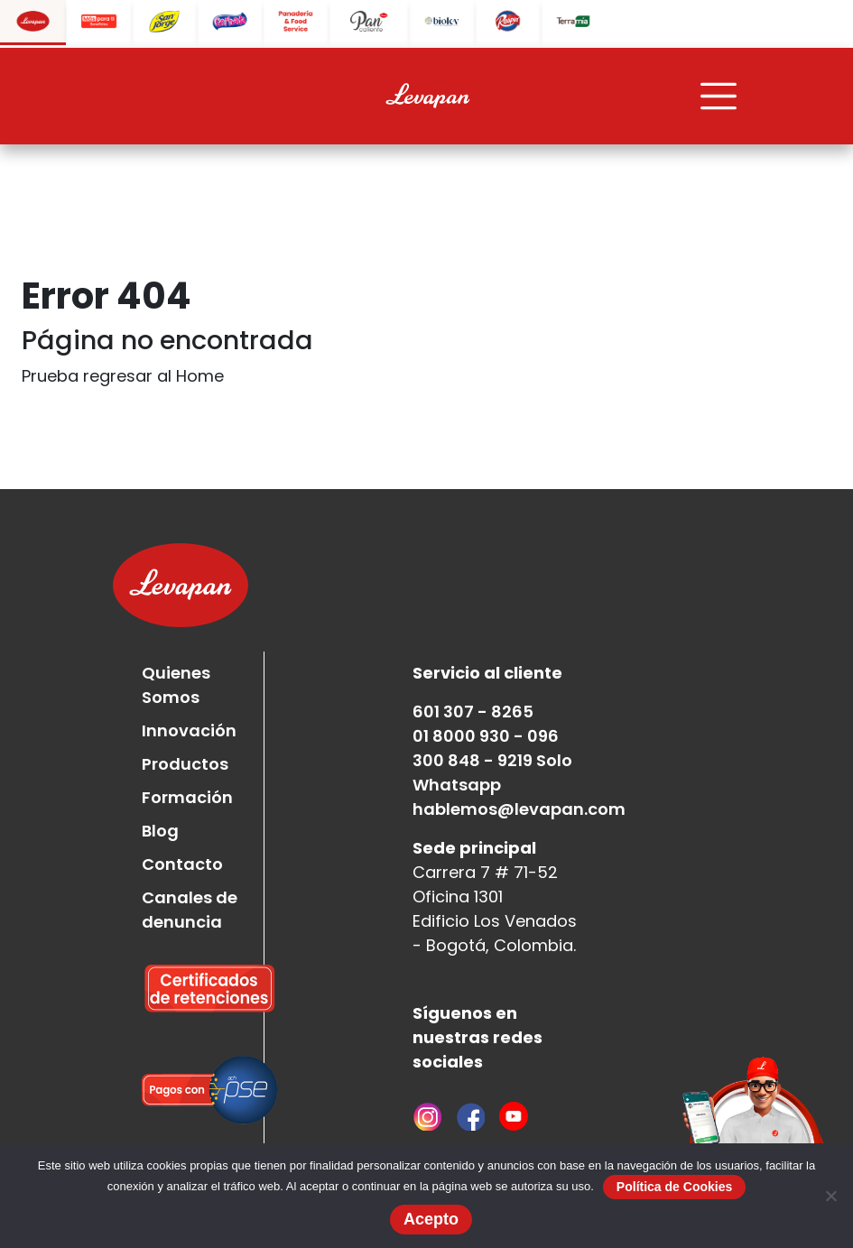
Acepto (431, 1219)
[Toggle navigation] (718, 96)
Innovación (189, 730)
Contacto (182, 864)
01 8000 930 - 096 (486, 736)
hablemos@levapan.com (519, 809)
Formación (187, 797)
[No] (830, 1196)
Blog (160, 830)
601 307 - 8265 (473, 711)
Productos (185, 764)
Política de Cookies (674, 1186)
